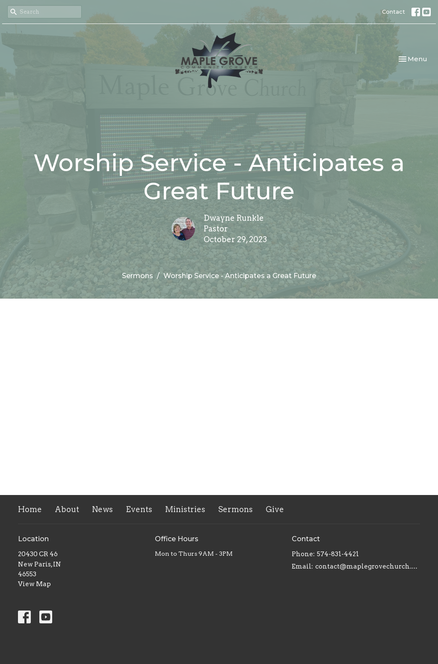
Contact (393, 11)
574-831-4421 (338, 554)
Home (30, 509)
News (102, 509)
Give (275, 509)
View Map (34, 584)
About (67, 509)
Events (139, 509)
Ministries (185, 509)
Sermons (137, 276)
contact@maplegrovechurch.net (367, 566)
